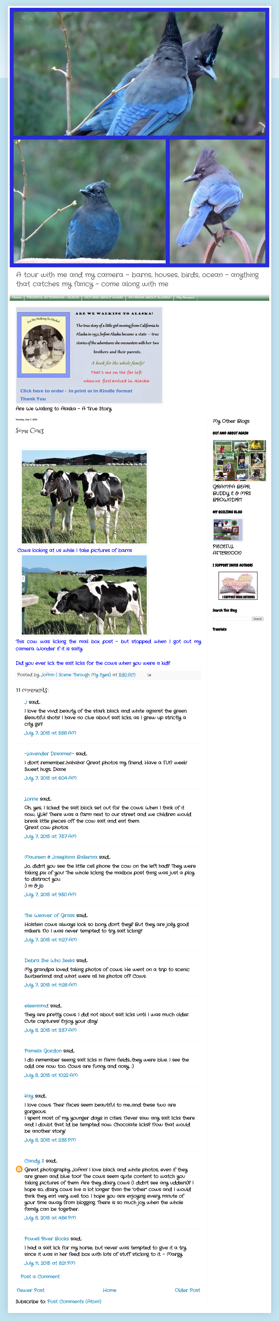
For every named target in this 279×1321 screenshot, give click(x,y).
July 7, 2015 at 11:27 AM (50, 940)
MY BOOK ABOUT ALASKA (150, 297)
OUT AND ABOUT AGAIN (104, 297)
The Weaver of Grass (49, 915)
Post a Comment (40, 1277)
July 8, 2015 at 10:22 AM (51, 1075)
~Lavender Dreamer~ (49, 754)
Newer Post (30, 1290)
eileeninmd (36, 1006)
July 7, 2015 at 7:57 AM (50, 836)
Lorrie (31, 799)
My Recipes (186, 297)
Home (16, 297)
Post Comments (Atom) (74, 1302)
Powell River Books (46, 1239)
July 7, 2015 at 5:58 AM (50, 733)
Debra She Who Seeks (49, 960)
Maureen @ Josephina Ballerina (60, 857)
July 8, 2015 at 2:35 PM (50, 1140)
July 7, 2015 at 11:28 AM (50, 985)
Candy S (34, 1161)
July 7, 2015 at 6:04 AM (50, 778)
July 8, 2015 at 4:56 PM (50, 1218)
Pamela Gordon (42, 1051)
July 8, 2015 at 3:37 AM (50, 1030)
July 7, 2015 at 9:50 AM (50, 895)
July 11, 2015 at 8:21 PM (49, 1263)
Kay (28, 1096)
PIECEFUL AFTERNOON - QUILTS (53, 297)
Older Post (187, 1290)
